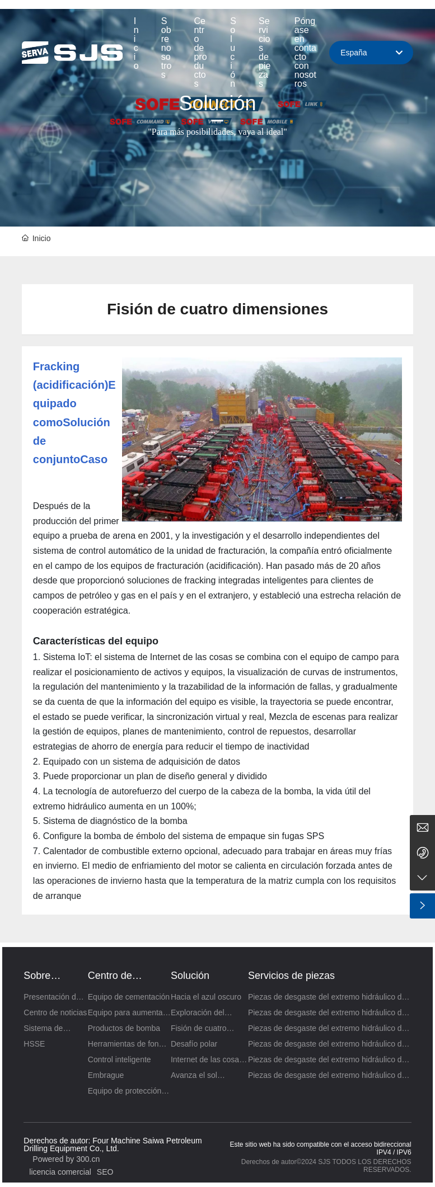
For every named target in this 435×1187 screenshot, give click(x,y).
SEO (105, 1171)
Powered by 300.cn (66, 1159)
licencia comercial (60, 1171)
